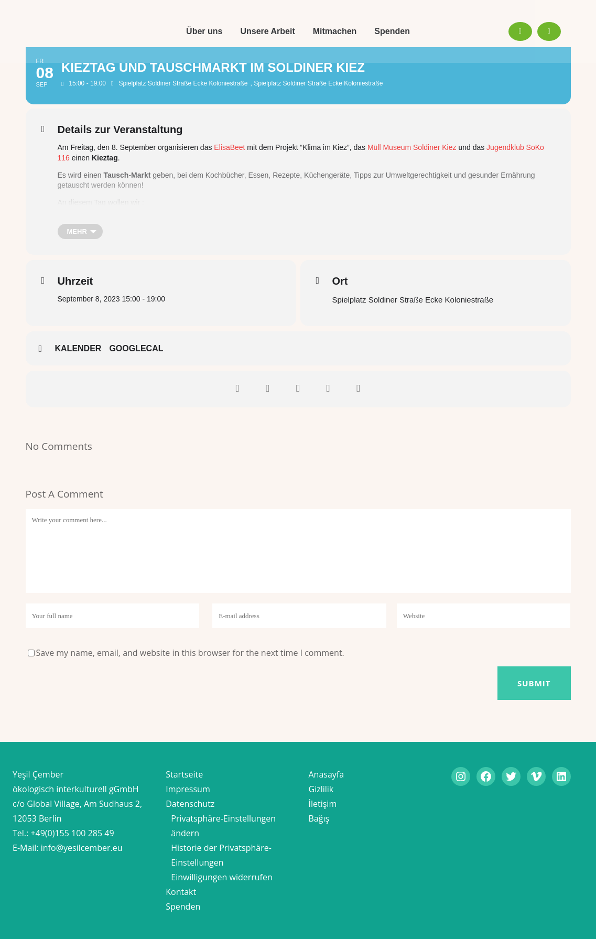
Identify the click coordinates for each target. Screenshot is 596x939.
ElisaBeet (229, 147)
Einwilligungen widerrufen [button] (222, 877)
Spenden (183, 906)
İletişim (323, 804)
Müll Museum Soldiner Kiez (412, 147)
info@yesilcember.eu (82, 848)
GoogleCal (136, 348)
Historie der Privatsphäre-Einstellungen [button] (221, 855)
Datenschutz (190, 804)
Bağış (319, 818)
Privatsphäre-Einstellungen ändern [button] (223, 826)
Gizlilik (321, 789)
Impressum (188, 789)
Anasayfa (326, 774)
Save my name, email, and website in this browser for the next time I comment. (190, 653)
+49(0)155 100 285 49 (72, 833)
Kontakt (181, 892)
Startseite (184, 774)
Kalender (78, 348)
